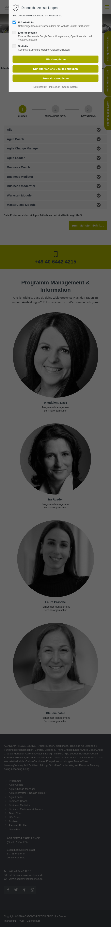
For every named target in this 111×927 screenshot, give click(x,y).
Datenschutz (40, 87)
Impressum (54, 87)
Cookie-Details (70, 87)
